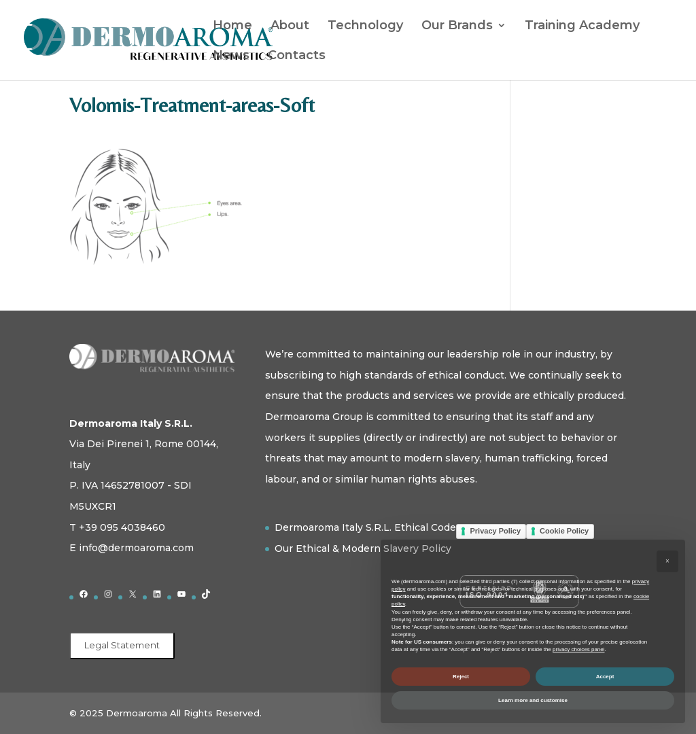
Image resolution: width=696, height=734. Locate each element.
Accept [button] (605, 677)
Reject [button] (461, 677)
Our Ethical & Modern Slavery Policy (363, 548)
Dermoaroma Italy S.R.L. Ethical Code (365, 527)
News (231, 56)
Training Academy (582, 26)
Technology (365, 26)
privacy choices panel (578, 649)
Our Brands (457, 26)
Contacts (297, 56)
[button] (667, 561)
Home (232, 26)
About (290, 26)
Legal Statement (122, 645)
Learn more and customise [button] (533, 700)
